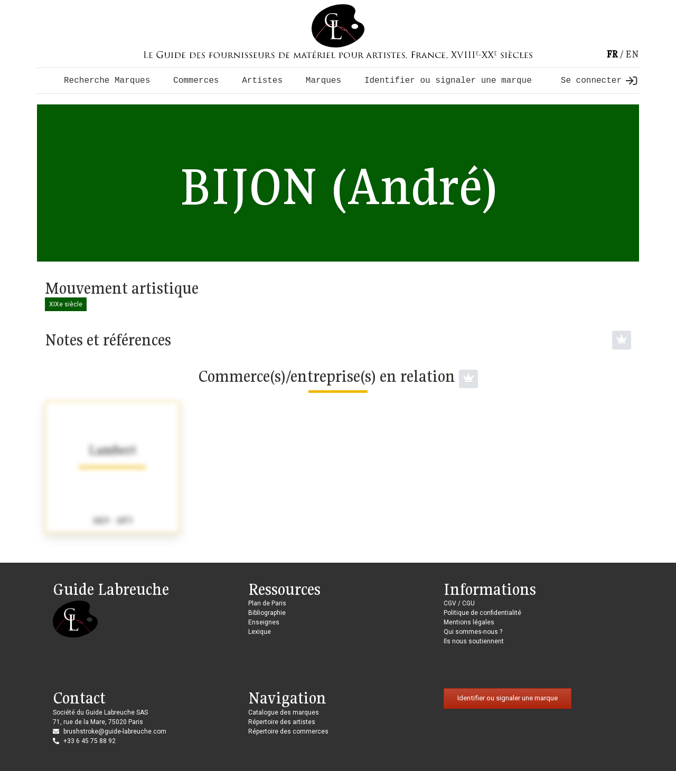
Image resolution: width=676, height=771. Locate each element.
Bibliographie (267, 612)
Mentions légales (469, 622)
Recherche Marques (107, 80)
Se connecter (599, 80)
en (632, 54)
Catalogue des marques (283, 712)
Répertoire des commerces (288, 731)
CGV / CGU (459, 603)
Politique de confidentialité (482, 612)
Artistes (262, 80)
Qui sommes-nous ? (473, 631)
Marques (323, 80)
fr (612, 54)
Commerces (196, 80)
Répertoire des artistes (281, 722)
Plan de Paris (267, 603)
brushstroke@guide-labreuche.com (114, 731)
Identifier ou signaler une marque (448, 80)
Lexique (259, 631)
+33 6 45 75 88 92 (89, 741)
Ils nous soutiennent (474, 641)
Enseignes (263, 622)
